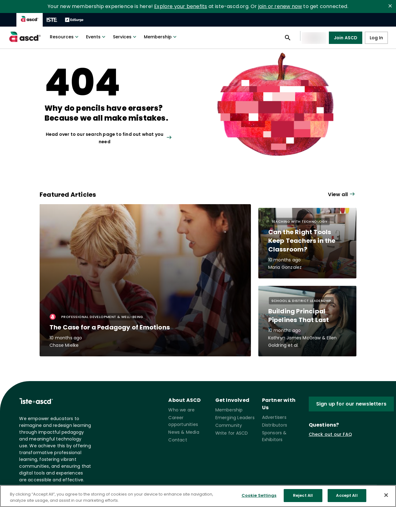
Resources (65, 37)
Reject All (303, 495)
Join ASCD (346, 38)
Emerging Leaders (235, 418)
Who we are (181, 410)
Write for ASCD (231, 433)
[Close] (386, 495)
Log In (376, 38)
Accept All (346, 495)
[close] (390, 6)
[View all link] (116, 138)
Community (228, 425)
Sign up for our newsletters (351, 404)
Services (125, 37)
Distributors (274, 425)
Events (96, 37)
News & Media (183, 432)
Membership (161, 37)
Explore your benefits (180, 6)
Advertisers (274, 417)
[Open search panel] (287, 37)
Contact (177, 440)
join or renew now (280, 6)
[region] (198, 496)
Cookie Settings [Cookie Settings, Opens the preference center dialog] (259, 495)
